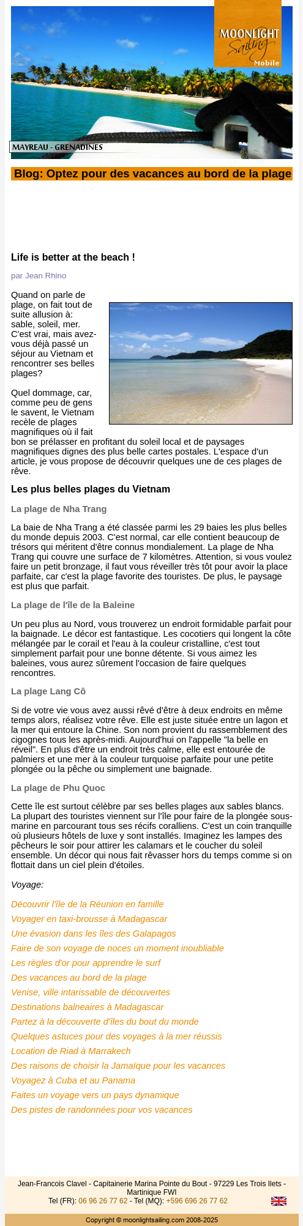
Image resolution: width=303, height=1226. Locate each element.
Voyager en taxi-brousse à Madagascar (89, 916)
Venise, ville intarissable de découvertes (90, 989)
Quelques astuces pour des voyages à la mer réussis (116, 1033)
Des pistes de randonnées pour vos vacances (102, 1107)
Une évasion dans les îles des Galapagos (93, 931)
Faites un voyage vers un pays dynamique (95, 1092)
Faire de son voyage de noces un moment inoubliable (117, 945)
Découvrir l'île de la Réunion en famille (87, 901)
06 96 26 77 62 (102, 1201)
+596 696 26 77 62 (197, 1201)
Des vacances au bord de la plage (79, 975)
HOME (151, 242)
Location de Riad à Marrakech (71, 1048)
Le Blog (57, 242)
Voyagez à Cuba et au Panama (73, 1078)
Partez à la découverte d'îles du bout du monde (105, 1019)
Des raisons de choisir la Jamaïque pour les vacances (118, 1063)
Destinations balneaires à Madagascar (87, 1004)
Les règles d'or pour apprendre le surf (85, 960)
